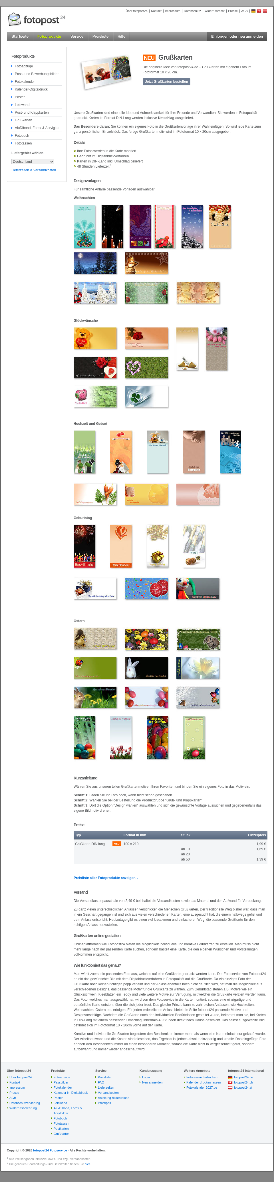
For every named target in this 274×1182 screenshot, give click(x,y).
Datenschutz (192, 11)
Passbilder (61, 1082)
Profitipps (104, 1103)
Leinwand (22, 105)
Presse (233, 11)
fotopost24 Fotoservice (50, 1150)
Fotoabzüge (24, 66)
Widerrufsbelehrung (23, 1108)
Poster (20, 97)
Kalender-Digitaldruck (31, 89)
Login (146, 1077)
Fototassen (23, 143)
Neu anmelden (152, 1082)
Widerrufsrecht (215, 11)
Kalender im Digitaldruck (71, 1092)
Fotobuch (22, 136)
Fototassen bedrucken (201, 1077)
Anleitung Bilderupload (113, 1097)
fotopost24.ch (243, 1082)
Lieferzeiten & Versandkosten (33, 170)
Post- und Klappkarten (32, 112)
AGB (244, 11)
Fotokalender (25, 82)
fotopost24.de (243, 1077)
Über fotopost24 (137, 11)
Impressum (172, 11)
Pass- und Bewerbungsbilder (37, 74)
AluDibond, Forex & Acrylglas (37, 128)
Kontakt (156, 11)
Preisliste (104, 1077)
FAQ (101, 1082)
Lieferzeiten (106, 1087)
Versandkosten (108, 1092)
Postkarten (61, 1128)
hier (87, 1164)
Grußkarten (23, 120)
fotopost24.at (243, 1087)
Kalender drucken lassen (203, 1082)
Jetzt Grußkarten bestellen (166, 82)
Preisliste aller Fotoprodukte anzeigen (105, 878)
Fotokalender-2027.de (201, 1087)
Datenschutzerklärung (24, 1103)
